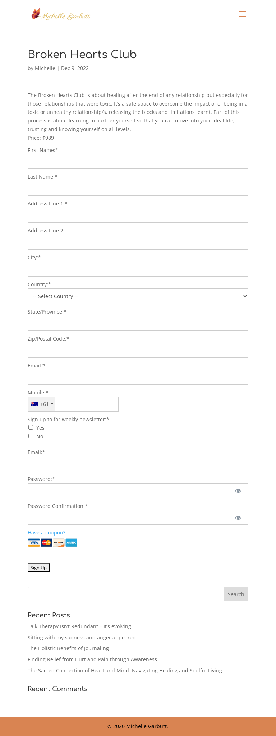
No (39, 436)
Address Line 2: (46, 230)
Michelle (45, 68)
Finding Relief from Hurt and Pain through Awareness (92, 659)
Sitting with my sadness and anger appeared (82, 637)
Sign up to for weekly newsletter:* (68, 419)
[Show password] (238, 490)
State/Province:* (47, 311)
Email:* (36, 365)
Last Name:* (43, 176)
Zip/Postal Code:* (48, 338)
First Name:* (43, 150)
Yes (40, 427)
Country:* (39, 284)
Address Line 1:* (48, 203)
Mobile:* (38, 392)
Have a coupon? (46, 532)
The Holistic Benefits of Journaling (68, 648)
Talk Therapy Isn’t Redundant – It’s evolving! (80, 626)
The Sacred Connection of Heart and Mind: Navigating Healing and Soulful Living (125, 670)
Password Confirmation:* (58, 506)
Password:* (41, 479)
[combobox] (41, 404)
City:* (34, 257)
